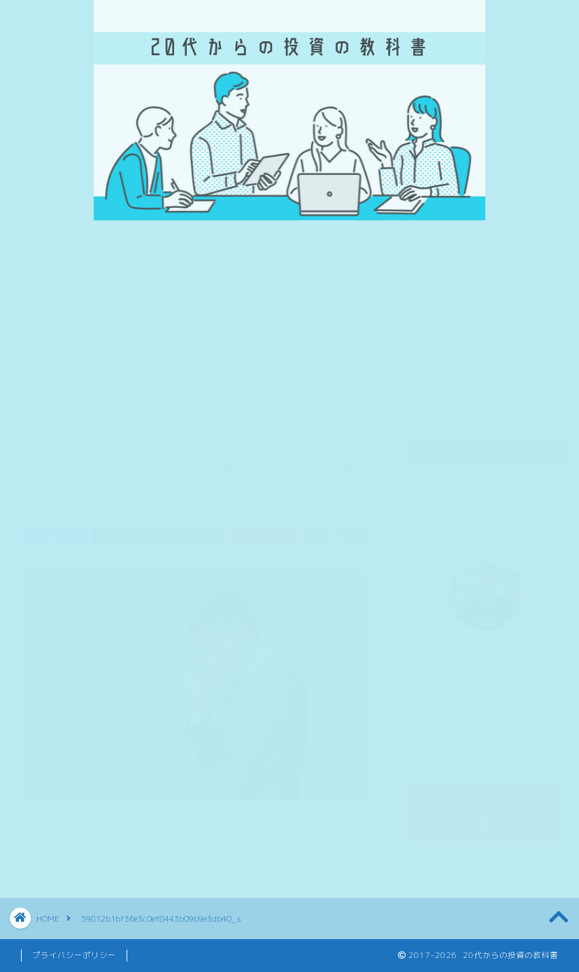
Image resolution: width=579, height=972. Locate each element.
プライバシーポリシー (74, 955)
